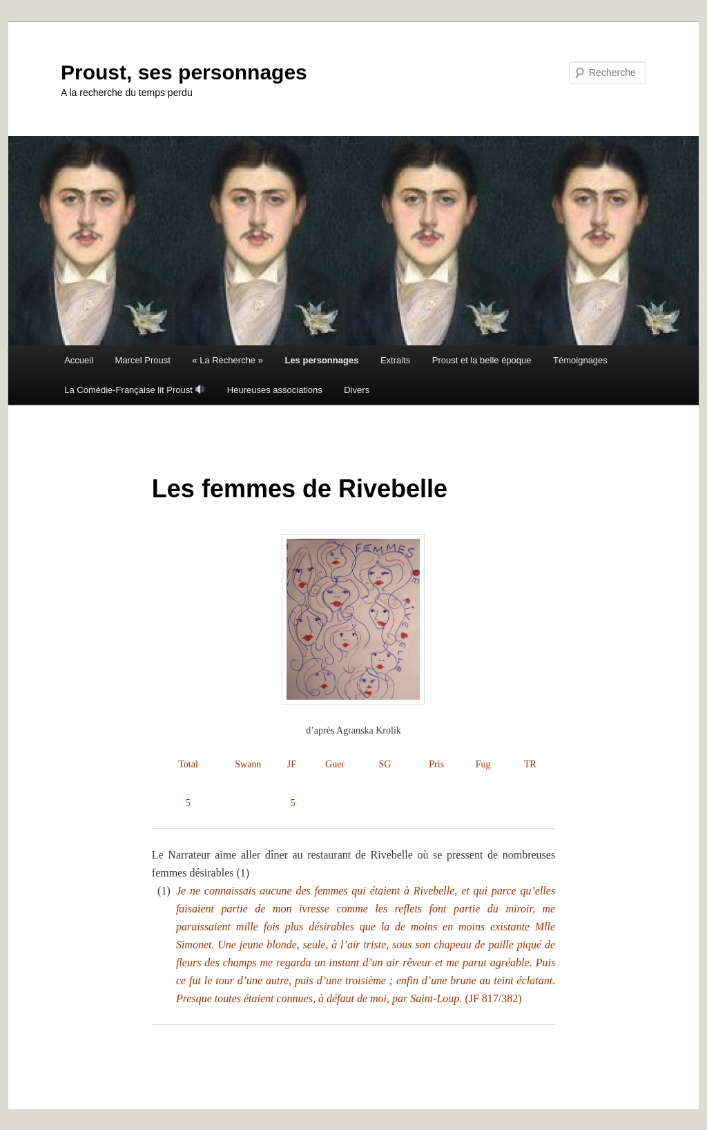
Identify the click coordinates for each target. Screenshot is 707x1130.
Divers (356, 390)
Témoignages (580, 360)
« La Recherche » (227, 360)
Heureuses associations (274, 390)
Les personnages (321, 360)
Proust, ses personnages (184, 72)
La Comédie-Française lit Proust (134, 390)
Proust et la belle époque (482, 360)
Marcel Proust (143, 360)
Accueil (78, 360)
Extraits (395, 360)
